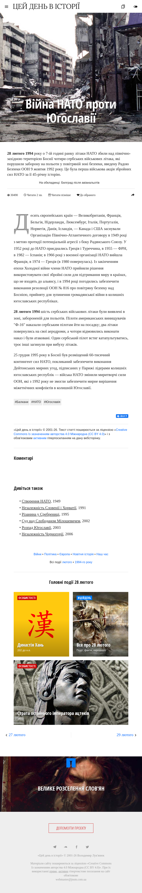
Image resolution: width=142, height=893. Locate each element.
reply (133, 195)
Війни (37, 554)
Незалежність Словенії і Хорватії (49, 507)
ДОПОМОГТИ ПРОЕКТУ (71, 828)
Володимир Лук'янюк (90, 855)
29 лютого (125, 734)
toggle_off (135, 6)
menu (6, 6)
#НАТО (36, 401)
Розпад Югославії (36, 527)
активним (39, 438)
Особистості (27, 598)
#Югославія (52, 401)
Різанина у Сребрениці (40, 514)
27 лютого (17, 734)
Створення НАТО (36, 501)
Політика (50, 554)
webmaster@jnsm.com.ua (71, 879)
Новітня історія (83, 554)
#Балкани (21, 401)
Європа (64, 554)
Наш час (102, 554)
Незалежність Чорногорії (42, 534)
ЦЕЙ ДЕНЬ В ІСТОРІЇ (46, 6)
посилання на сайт (98, 871)
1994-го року (83, 562)
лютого (67, 562)
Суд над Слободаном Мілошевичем (51, 521)
